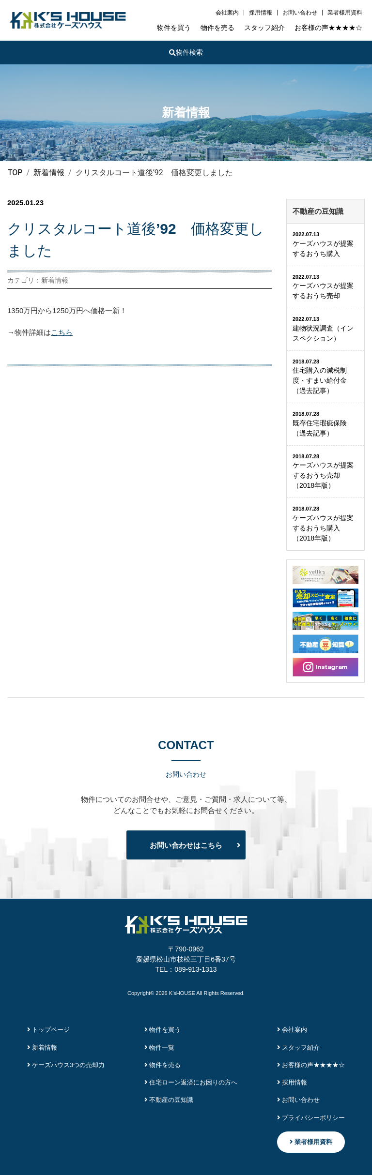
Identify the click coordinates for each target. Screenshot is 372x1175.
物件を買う (174, 27)
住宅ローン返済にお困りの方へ (191, 1082)
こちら (62, 332)
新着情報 (42, 1047)
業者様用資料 (344, 12)
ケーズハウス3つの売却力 (66, 1065)
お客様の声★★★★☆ (328, 27)
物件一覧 (159, 1047)
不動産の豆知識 (169, 1099)
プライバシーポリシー (311, 1117)
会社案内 (227, 12)
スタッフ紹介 (264, 27)
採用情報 (260, 12)
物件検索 (186, 52)
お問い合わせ (299, 12)
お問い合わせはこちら (186, 845)
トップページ (48, 1029)
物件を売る (217, 27)
